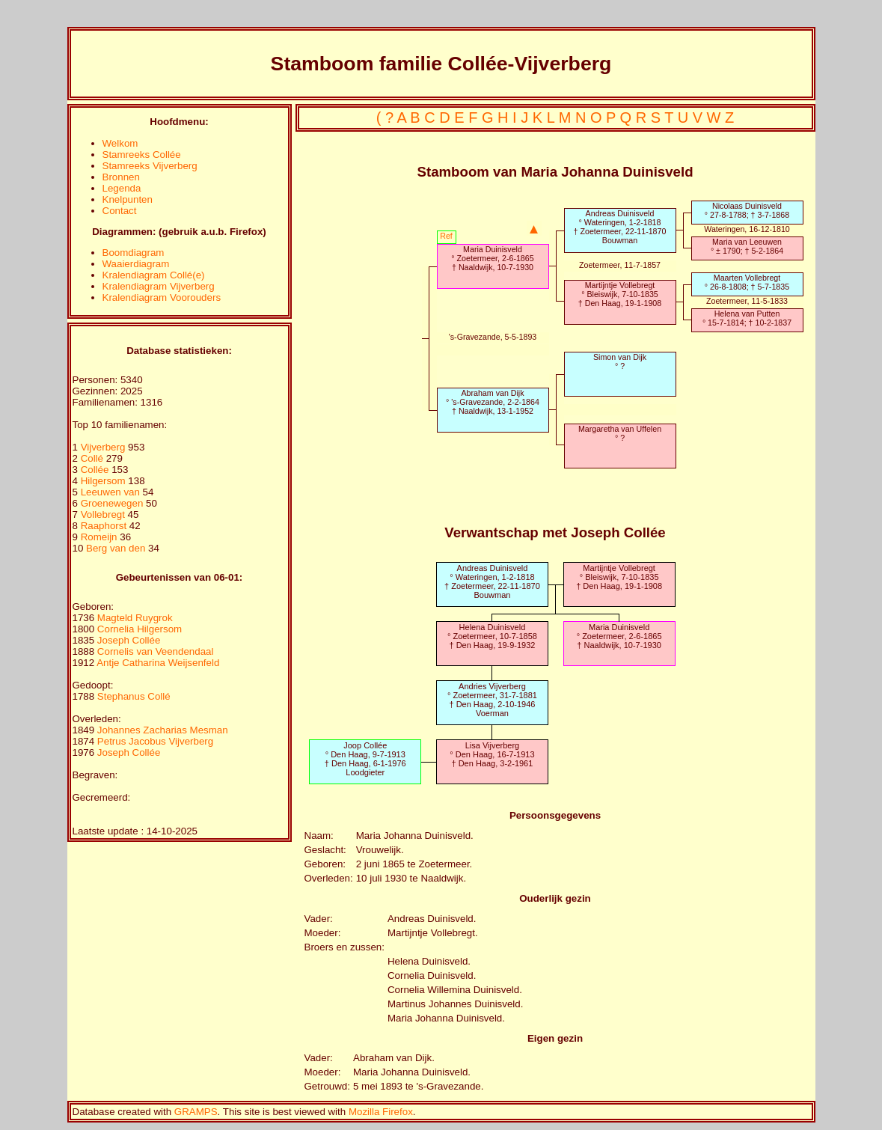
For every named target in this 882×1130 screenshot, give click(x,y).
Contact (119, 210)
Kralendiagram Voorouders (161, 297)
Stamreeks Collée (141, 154)
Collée (96, 469)
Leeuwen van (110, 492)
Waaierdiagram (136, 263)
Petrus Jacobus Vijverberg (155, 741)
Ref (446, 235)
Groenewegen (113, 503)
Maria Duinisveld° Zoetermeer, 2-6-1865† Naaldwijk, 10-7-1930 (492, 258)
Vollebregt (104, 514)
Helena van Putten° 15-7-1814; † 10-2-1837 (746, 318)
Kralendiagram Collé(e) (153, 275)
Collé (93, 458)
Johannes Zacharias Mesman (162, 730)
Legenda (121, 188)
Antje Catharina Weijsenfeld (158, 662)
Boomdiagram (133, 252)
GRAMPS (196, 1111)
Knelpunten (127, 199)
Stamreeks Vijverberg (149, 165)
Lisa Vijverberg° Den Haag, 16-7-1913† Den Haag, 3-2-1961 (492, 754)
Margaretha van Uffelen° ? (619, 433)
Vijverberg (104, 447)
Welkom (120, 143)
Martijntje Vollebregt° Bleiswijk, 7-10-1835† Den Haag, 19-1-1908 (619, 294)
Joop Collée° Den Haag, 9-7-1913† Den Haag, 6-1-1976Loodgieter (365, 759)
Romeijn (100, 537)
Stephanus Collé (134, 696)
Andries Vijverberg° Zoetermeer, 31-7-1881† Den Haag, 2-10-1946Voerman (492, 700)
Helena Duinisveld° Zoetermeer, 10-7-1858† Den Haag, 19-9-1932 (492, 636)
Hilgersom (105, 480)
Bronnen (121, 177)
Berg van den (115, 548)
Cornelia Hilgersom (139, 629)
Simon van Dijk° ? (619, 361)
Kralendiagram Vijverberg (158, 286)
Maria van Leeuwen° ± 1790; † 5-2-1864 (747, 246)
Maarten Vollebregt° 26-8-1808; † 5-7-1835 (747, 282)
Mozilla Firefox (381, 1111)
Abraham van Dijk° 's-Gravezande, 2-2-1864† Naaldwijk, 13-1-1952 (492, 401)
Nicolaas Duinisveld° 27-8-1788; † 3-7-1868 (747, 210)
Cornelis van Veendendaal (155, 651)
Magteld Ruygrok (135, 617)
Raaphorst (105, 525)
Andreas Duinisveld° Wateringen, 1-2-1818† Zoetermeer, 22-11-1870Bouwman (620, 227)
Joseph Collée (128, 640)
